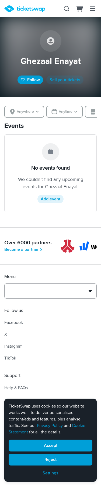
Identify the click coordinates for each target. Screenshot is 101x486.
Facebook (13, 322)
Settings (50, 473)
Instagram (13, 346)
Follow (30, 80)
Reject (50, 459)
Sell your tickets (65, 80)
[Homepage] (24, 8)
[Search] (66, 8)
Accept (50, 445)
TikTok (10, 358)
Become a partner (23, 249)
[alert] (50, 440)
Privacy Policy (50, 425)
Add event (50, 199)
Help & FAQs (16, 388)
